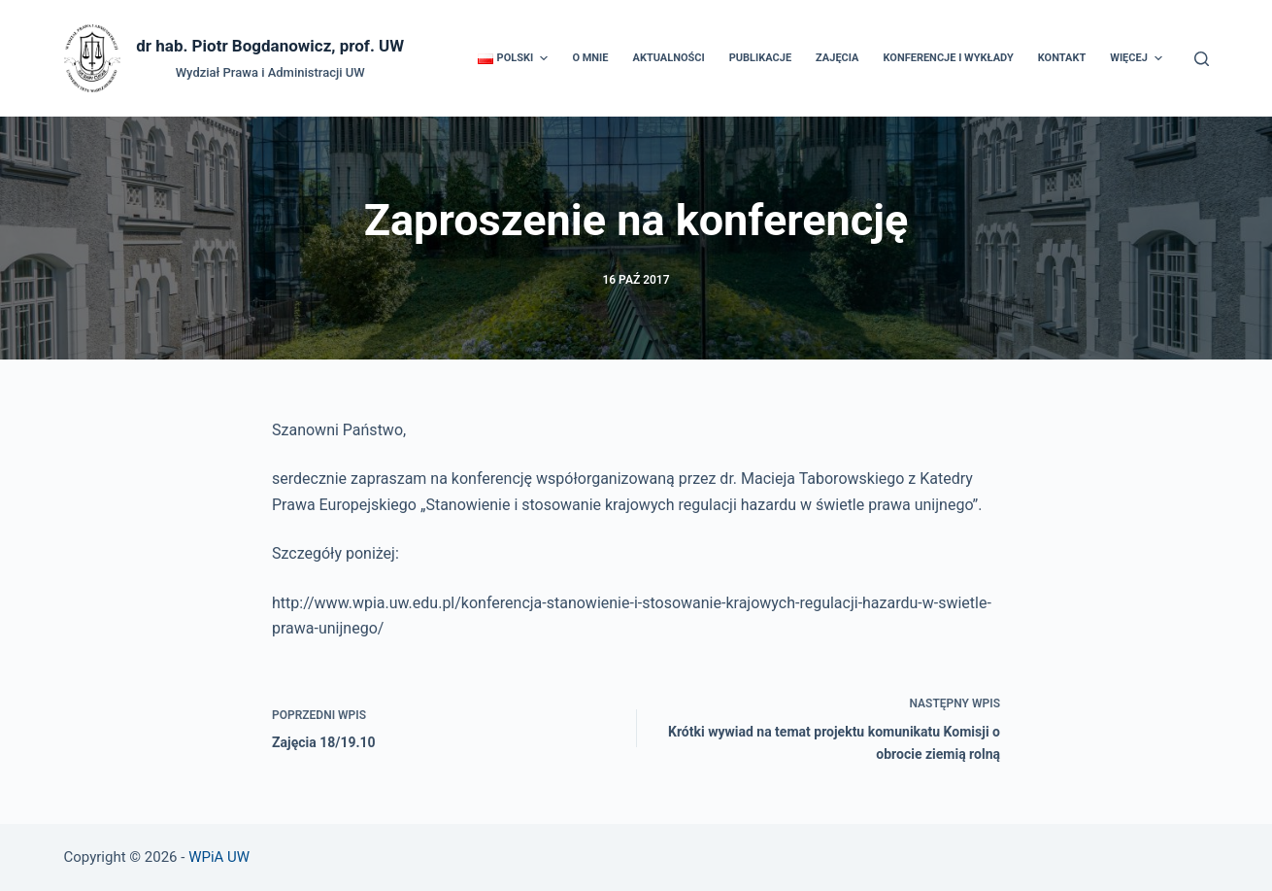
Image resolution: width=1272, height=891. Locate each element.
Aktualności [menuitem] (669, 57)
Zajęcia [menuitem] (837, 57)
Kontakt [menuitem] (1062, 57)
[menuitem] (513, 58)
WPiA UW (219, 857)
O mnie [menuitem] (590, 57)
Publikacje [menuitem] (760, 57)
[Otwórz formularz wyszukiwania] (1201, 58)
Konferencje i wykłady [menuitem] (948, 57)
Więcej (1138, 58)
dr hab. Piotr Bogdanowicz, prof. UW (270, 45)
